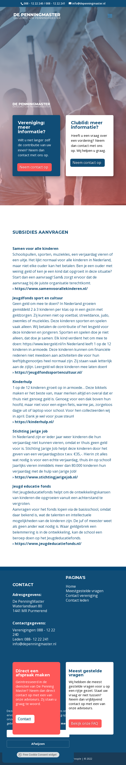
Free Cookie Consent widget (37, 754)
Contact (24, 718)
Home (71, 586)
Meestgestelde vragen (84, 590)
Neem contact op (33, 167)
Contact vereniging (82, 595)
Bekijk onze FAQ (84, 723)
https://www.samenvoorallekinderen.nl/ (51, 288)
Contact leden (77, 600)
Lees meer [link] (60, 723)
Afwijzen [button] (38, 744)
